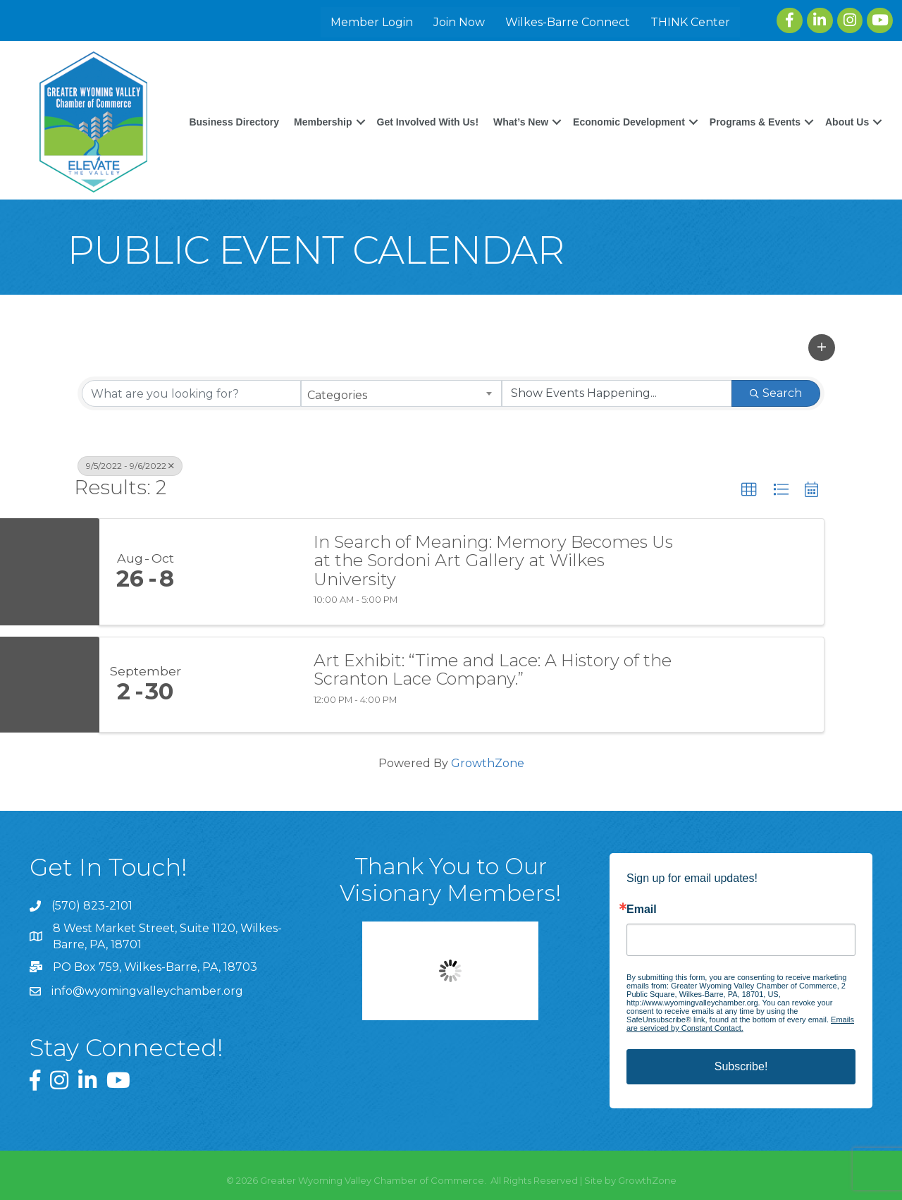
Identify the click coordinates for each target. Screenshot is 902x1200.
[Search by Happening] (617, 392)
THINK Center (691, 22)
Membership (386, 107)
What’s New (584, 107)
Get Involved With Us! (491, 107)
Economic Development (692, 107)
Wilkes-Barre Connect (569, 22)
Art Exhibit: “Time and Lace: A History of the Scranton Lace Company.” (493, 668)
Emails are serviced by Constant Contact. (740, 1022)
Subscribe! (741, 1065)
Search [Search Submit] (776, 392)
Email (641, 908)
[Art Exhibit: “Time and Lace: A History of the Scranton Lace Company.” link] (245, 683)
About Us (842, 135)
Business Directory (297, 107)
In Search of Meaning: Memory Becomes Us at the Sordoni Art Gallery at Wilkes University (493, 559)
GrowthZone (487, 762)
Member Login (373, 22)
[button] (821, 346)
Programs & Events (818, 107)
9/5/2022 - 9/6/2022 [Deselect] (130, 465)
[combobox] (401, 392)
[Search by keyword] (191, 392)
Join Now (460, 22)
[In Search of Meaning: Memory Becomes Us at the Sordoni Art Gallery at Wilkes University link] (245, 570)
